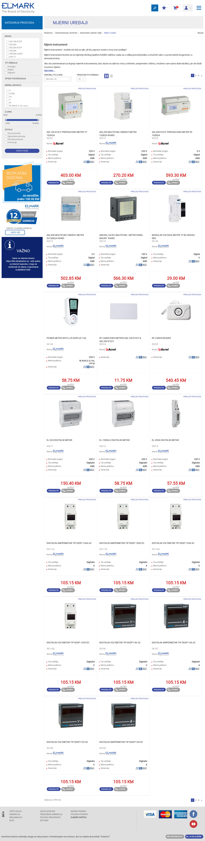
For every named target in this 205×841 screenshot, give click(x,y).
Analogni (12, 66)
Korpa (176, 8)
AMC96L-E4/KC (16, 53)
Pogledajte (54, 183)
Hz (10, 96)
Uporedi (67, 183)
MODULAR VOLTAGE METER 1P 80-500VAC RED (173, 237)
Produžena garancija (51, 814)
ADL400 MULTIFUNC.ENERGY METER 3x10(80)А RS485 (65, 237)
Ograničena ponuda (16, 136)
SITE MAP (44, 820)
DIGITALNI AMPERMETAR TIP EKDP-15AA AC (69, 543)
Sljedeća (201, 76)
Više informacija (174, 837)
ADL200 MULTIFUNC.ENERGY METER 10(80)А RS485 (118, 134)
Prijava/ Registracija (188, 7)
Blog (11, 820)
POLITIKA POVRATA (79, 814)
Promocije (12, 142)
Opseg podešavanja (15, 78)
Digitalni (11, 72)
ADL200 (12, 44)
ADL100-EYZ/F (15, 41)
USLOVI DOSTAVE (47, 811)
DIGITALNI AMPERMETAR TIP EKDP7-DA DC (121, 742)
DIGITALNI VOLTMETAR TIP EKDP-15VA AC (173, 543)
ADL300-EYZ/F (15, 47)
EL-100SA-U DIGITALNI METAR (114, 440)
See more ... (49, 70)
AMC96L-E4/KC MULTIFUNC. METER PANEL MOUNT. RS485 (121, 237)
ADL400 (12, 50)
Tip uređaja (11, 63)
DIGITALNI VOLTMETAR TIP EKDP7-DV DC (67, 742)
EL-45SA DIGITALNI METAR (165, 440)
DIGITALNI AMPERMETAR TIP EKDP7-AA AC (174, 642)
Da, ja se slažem (193, 837)
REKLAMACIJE (15, 817)
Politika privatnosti (50, 817)
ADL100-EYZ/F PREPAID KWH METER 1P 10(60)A (67, 134)
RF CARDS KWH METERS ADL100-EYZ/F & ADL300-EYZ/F (120, 340)
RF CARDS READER (161, 338)
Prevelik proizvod (15, 139)
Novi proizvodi (14, 133)
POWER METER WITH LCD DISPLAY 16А (66, 338)
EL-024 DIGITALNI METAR (59, 440)
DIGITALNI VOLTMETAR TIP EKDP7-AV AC (120, 642)
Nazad (200, 33)
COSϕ (12, 93)
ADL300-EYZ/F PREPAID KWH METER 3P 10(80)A (172, 134)
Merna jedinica (13, 85)
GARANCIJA (14, 814)
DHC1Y (12, 56)
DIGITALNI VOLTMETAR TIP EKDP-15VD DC (68, 642)
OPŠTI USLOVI (15, 811)
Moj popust (165, 8)
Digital (10, 69)
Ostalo (8, 129)
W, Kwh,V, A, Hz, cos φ (18, 105)
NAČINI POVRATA (78, 811)
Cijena (8, 112)
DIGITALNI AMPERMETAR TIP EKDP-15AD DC (121, 543)
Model (8, 36)
